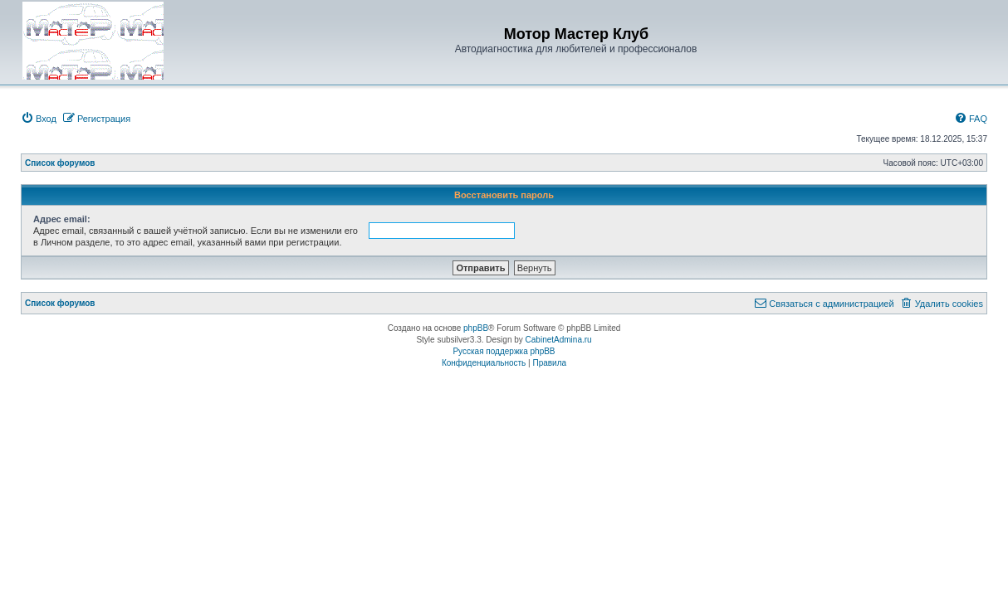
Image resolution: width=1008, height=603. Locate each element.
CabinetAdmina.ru (559, 339)
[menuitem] (38, 119)
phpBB (475, 328)
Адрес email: (62, 219)
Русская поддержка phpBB (504, 351)
